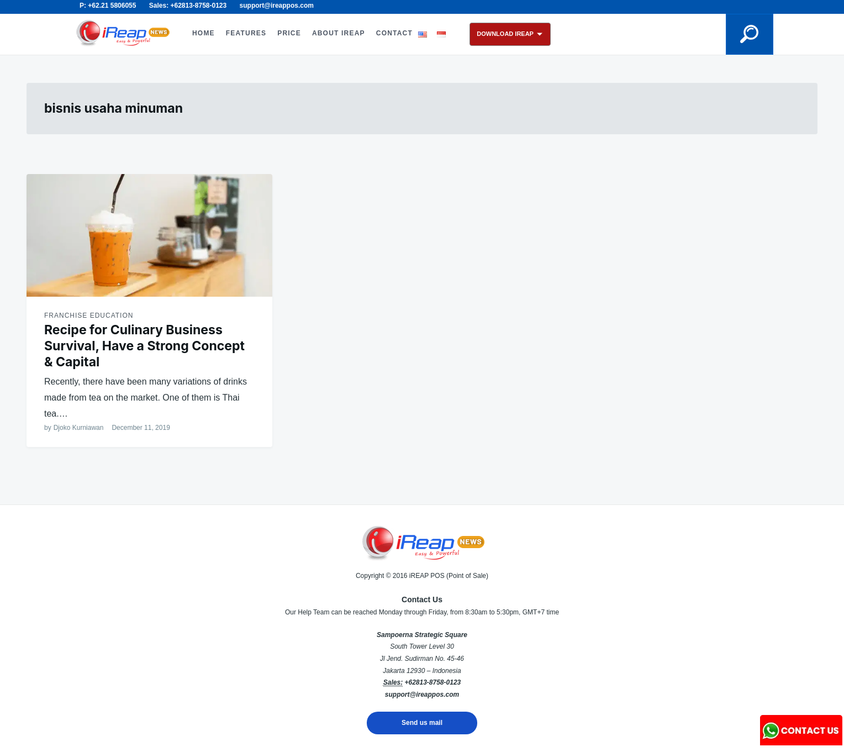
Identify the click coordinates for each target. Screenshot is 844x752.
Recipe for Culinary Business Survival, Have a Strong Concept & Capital (144, 346)
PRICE (289, 33)
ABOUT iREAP (338, 33)
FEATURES (246, 33)
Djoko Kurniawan (79, 428)
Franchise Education (88, 315)
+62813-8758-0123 (432, 682)
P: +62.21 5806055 (108, 5)
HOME (203, 33)
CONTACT (394, 33)
